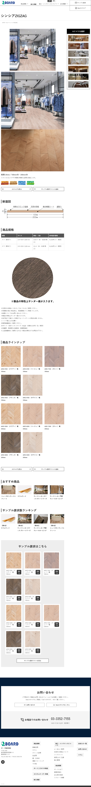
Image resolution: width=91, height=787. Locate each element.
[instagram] (2, 766)
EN (52, 4)
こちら (23, 309)
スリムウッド (22, 497)
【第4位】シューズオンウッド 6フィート (57, 528)
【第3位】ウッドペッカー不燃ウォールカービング (40, 528)
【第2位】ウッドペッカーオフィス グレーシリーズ (24, 528)
